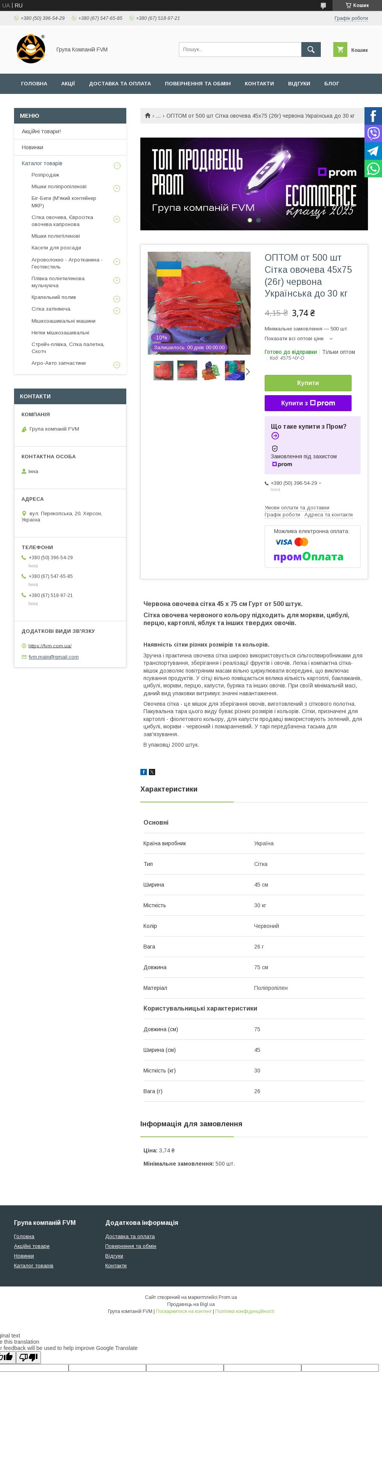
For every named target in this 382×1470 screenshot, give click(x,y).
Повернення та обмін (198, 84)
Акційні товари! (41, 131)
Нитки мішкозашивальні (60, 333)
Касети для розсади (56, 248)
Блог (331, 84)
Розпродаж (45, 175)
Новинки (32, 147)
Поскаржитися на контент (184, 1311)
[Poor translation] (28, 1357)
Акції (68, 84)
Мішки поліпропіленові (59, 186)
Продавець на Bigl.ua (191, 1304)
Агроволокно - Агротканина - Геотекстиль (67, 263)
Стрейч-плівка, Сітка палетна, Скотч (68, 347)
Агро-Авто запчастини (59, 363)
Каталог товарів (42, 163)
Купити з (308, 403)
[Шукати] (311, 49)
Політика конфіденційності (244, 1311)
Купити (308, 383)
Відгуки (299, 84)
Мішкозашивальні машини (64, 321)
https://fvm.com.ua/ (50, 645)
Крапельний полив (54, 297)
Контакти (259, 84)
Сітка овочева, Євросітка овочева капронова (62, 220)
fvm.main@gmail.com (54, 657)
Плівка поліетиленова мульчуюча (58, 282)
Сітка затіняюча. (51, 309)
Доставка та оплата (120, 84)
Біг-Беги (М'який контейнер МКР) (64, 201)
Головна (34, 84)
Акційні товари (32, 1246)
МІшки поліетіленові (56, 236)
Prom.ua (228, 1297)
